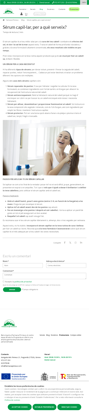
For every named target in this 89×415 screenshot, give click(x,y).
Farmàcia (22, 9)
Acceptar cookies (20, 407)
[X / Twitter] (70, 242)
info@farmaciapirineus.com (11, 366)
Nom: (6, 261)
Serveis (32, 9)
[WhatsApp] (75, 242)
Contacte (62, 9)
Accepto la (17, 281)
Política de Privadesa (37, 285)
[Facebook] (64, 242)
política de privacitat (23, 281)
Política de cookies (12, 400)
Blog (41, 9)
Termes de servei (56, 285)
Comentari (8, 271)
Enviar (12, 289)
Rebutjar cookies (69, 407)
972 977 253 (5, 360)
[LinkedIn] (81, 242)
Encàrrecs (50, 9)
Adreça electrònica (55, 261)
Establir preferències (44, 407)
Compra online (39, 14)
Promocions (74, 9)
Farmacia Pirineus (12, 20)
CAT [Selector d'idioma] (83, 2)
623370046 (5, 363)
